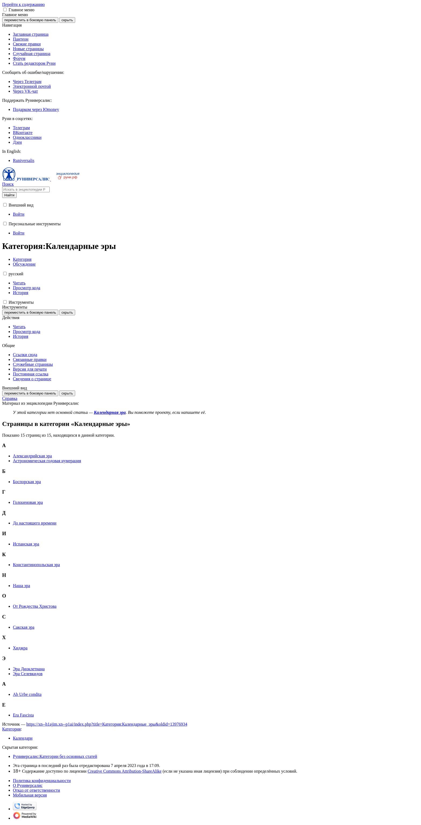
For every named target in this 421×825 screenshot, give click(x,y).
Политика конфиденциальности (42, 780)
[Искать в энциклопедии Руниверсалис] (26, 189)
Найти (9, 195)
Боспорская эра (27, 481)
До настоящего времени (34, 523)
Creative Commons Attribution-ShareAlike (125, 771)
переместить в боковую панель (30, 20)
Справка (9, 398)
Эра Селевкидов (27, 673)
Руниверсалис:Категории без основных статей (55, 756)
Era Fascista (23, 715)
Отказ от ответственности (36, 790)
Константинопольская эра (36, 564)
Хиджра (20, 648)
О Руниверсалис (27, 785)
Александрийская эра (32, 456)
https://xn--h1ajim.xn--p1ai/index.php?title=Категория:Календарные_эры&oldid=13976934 (106, 724)
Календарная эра (110, 412)
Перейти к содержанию (23, 4)
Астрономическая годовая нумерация (47, 460)
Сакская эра (23, 627)
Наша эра (21, 585)
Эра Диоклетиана (29, 669)
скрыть (67, 20)
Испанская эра (26, 544)
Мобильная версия (30, 795)
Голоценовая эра (28, 502)
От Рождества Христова (34, 606)
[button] (5, 9)
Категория (11, 729)
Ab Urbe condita (27, 694)
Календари (22, 738)
